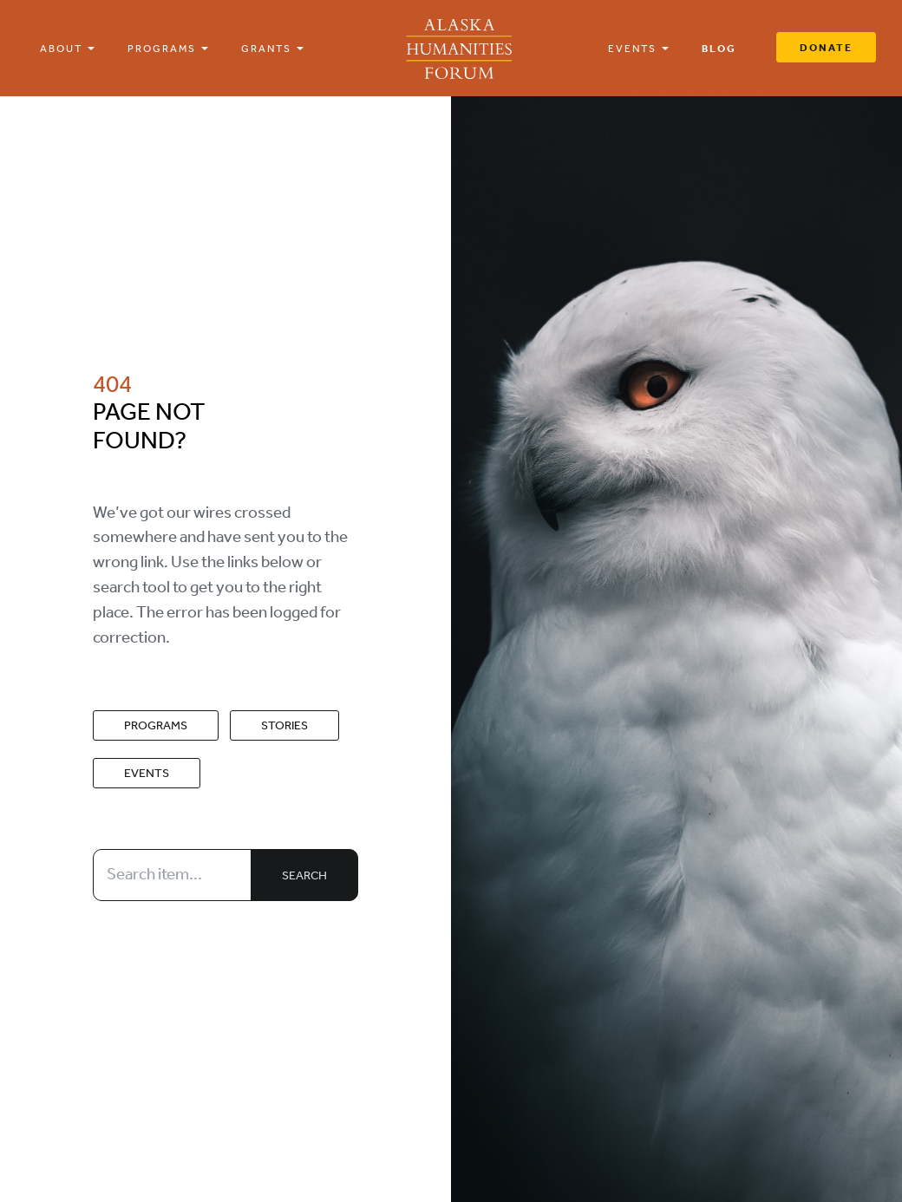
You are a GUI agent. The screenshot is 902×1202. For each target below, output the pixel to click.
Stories (284, 725)
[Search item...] (172, 875)
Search (304, 875)
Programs (155, 725)
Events (146, 773)
